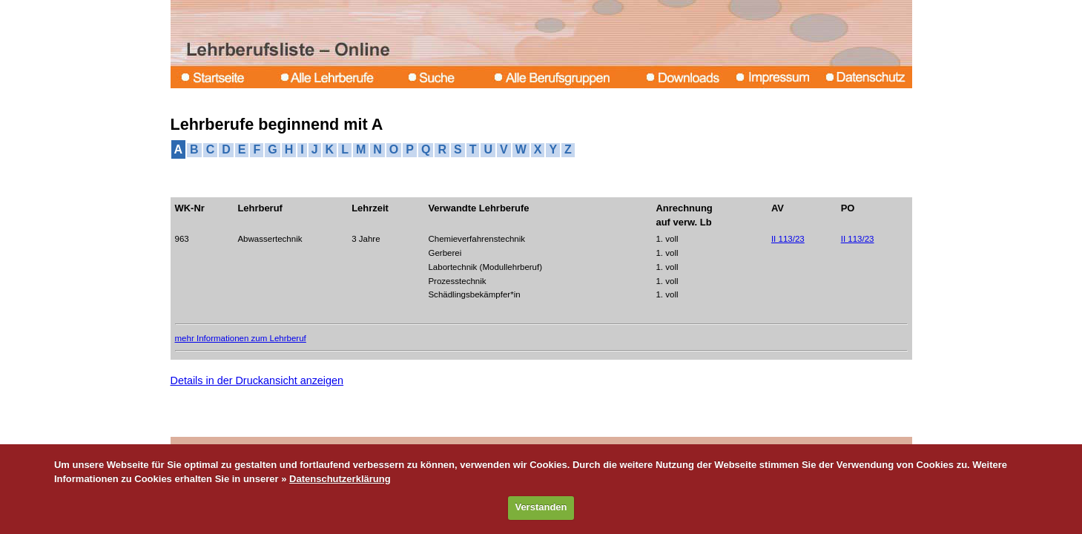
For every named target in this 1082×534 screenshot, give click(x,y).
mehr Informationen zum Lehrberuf (240, 338)
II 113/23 (788, 238)
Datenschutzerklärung (340, 478)
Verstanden (541, 506)
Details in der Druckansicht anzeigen (257, 380)
